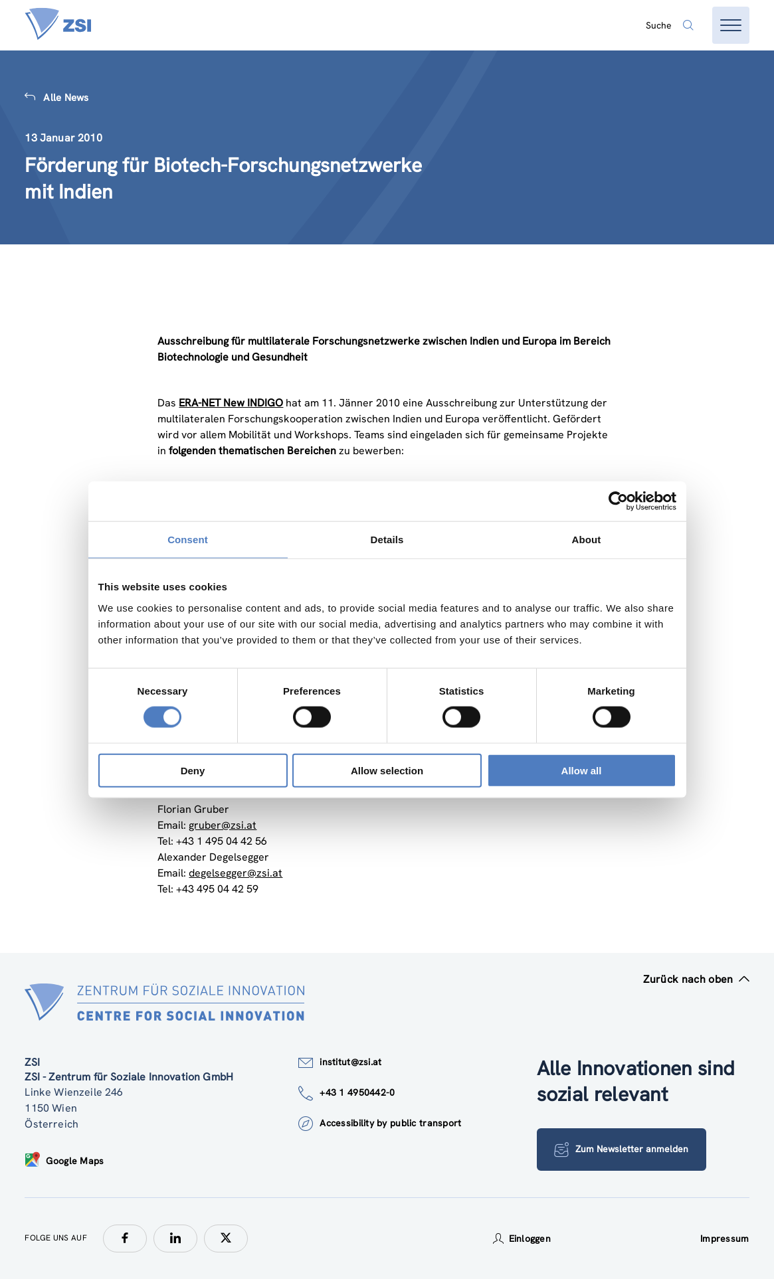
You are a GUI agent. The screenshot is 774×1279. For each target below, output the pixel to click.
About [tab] (586, 539)
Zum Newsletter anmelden (622, 1149)
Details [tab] (387, 539)
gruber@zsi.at (222, 825)
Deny (193, 770)
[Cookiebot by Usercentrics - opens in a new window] (618, 501)
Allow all (581, 770)
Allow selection (387, 770)
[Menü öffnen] (730, 25)
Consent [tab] (187, 539)
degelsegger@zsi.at (235, 873)
